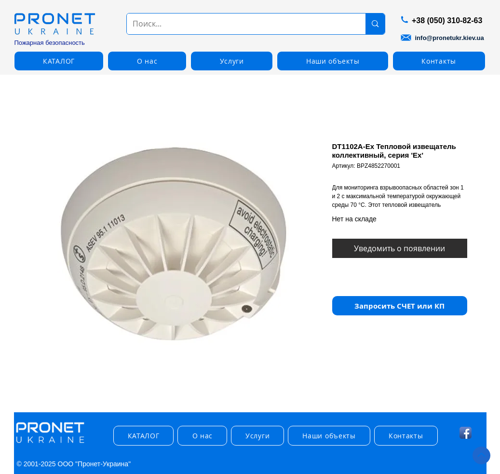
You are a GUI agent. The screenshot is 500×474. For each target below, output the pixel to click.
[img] (50, 443)
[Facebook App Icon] (465, 433)
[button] (59, 61)
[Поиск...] (239, 24)
